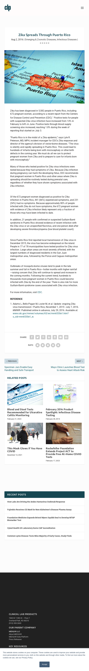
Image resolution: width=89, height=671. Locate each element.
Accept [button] (44, 664)
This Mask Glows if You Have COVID (24, 450)
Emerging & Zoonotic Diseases (40, 39)
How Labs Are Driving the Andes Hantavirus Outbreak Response (36, 502)
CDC (39, 292)
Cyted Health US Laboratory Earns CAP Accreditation (31, 528)
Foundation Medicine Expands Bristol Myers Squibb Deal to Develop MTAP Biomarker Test (41, 518)
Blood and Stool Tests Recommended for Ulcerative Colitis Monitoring (24, 412)
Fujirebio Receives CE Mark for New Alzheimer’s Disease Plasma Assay (39, 509)
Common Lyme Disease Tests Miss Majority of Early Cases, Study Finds (39, 536)
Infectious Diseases (67, 39)
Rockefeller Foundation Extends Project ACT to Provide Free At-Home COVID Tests (63, 452)
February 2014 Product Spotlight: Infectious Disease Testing (63, 412)
